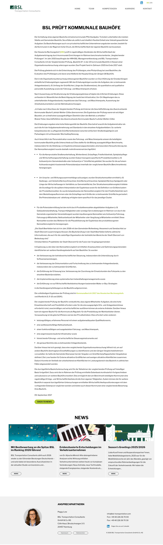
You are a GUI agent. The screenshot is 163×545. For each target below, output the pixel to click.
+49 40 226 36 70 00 (120, 517)
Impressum (64, 534)
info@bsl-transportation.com (119, 514)
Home (77, 11)
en (151, 5)
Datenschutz (81, 534)
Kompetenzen (109, 11)
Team (91, 11)
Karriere (130, 11)
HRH (62, 52)
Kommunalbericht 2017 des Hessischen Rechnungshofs (100, 293)
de (148, 5)
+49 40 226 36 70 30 (120, 521)
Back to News (44, 402)
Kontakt (147, 11)
